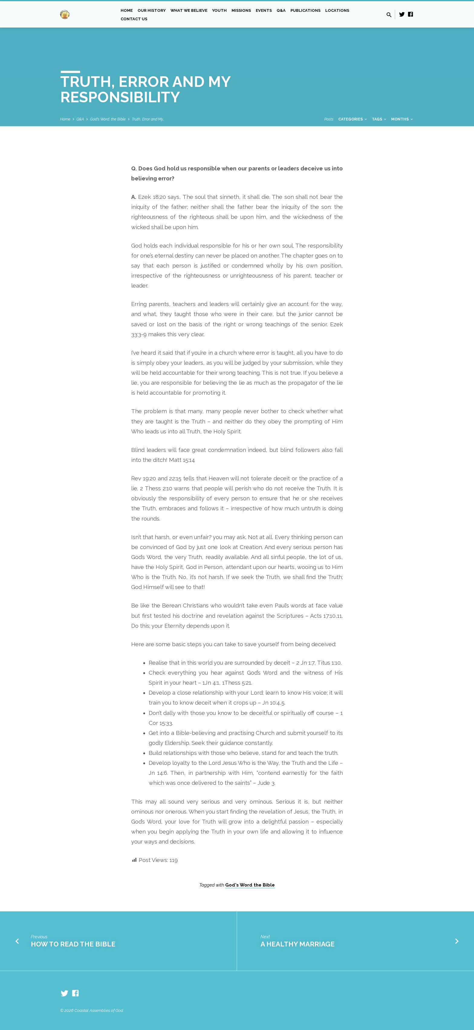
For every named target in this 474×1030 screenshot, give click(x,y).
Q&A (281, 10)
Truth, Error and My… (148, 119)
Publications (305, 10)
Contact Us (134, 19)
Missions (241, 10)
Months (402, 119)
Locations (337, 10)
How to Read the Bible (73, 944)
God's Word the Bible (250, 885)
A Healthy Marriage (298, 944)
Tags (379, 119)
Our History (152, 10)
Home (127, 10)
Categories (353, 119)
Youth (219, 10)
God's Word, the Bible (108, 119)
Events (264, 10)
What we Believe (188, 10)
